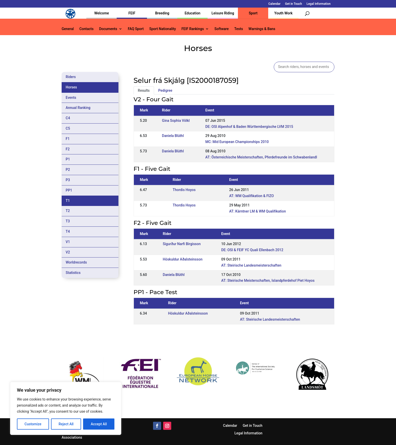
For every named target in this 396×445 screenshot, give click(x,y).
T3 (68, 221)
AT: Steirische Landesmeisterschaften (251, 265)
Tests (238, 29)
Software (221, 29)
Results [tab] (144, 90)
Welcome (101, 13)
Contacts (86, 29)
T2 (68, 211)
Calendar (274, 4)
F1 (68, 139)
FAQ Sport (136, 29)
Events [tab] (71, 98)
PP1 (69, 190)
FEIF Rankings (192, 29)
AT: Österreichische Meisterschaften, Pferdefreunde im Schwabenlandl (261, 157)
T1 (68, 201)
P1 (68, 159)
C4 (68, 118)
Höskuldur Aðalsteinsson (183, 259)
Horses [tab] (71, 87)
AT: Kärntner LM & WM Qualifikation (257, 211)
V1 (68, 242)
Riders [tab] (71, 77)
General (68, 29)
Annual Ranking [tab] (78, 108)
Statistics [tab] (73, 273)
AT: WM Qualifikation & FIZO (251, 196)
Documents (108, 29)
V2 (68, 252)
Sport (253, 13)
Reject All (66, 424)
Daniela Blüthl (173, 136)
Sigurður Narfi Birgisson (182, 244)
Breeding (162, 13)
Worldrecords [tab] (76, 262)
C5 (68, 128)
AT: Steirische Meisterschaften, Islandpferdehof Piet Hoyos (267, 280)
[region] (65, 408)
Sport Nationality (162, 29)
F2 (68, 149)
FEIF (132, 13)
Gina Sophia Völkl (176, 121)
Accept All (99, 424)
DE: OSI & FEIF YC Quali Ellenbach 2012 (252, 250)
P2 (68, 170)
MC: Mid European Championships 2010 (237, 142)
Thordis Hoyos (184, 190)
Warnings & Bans (262, 29)
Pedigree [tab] (165, 90)
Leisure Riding (222, 13)
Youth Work (283, 13)
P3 (68, 180)
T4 (68, 231)
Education (192, 13)
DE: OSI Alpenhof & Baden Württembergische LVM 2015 (249, 127)
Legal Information (319, 4)
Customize (32, 424)
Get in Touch (293, 4)
